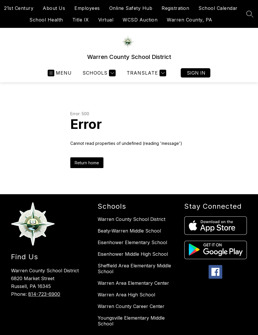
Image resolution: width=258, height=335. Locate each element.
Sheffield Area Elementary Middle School (134, 268)
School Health (46, 20)
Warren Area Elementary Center (133, 283)
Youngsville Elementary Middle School (131, 321)
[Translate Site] (145, 73)
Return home (87, 162)
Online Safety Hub (131, 8)
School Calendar (218, 8)
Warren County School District (131, 219)
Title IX (80, 20)
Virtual (106, 20)
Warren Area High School (126, 295)
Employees (87, 8)
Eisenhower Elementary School (132, 242)
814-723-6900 (44, 294)
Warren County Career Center (131, 306)
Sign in (196, 73)
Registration (175, 8)
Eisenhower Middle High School (133, 254)
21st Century (18, 8)
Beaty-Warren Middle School (129, 231)
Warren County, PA (189, 20)
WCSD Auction (140, 20)
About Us (54, 8)
